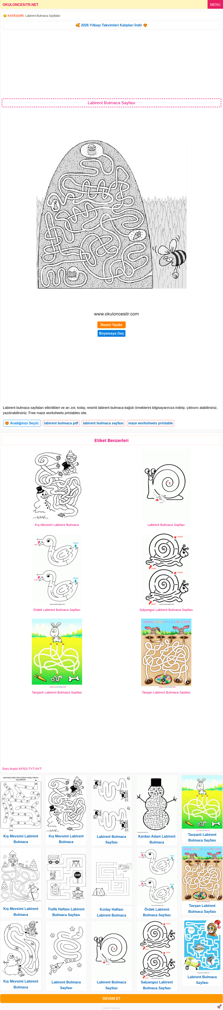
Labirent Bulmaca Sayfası (166, 525)
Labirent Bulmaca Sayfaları (42, 15)
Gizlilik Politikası (111, 1008)
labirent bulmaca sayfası (103, 423)
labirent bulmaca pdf (61, 423)
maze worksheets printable (150, 423)
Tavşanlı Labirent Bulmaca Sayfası (57, 692)
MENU (215, 5)
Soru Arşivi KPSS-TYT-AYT (22, 768)
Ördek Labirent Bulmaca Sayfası (56, 610)
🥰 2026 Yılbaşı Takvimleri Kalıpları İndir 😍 (111, 25)
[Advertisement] (111, 63)
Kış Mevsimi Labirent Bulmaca (57, 525)
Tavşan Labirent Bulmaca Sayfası (166, 692)
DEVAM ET (111, 998)
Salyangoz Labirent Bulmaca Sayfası (166, 610)
